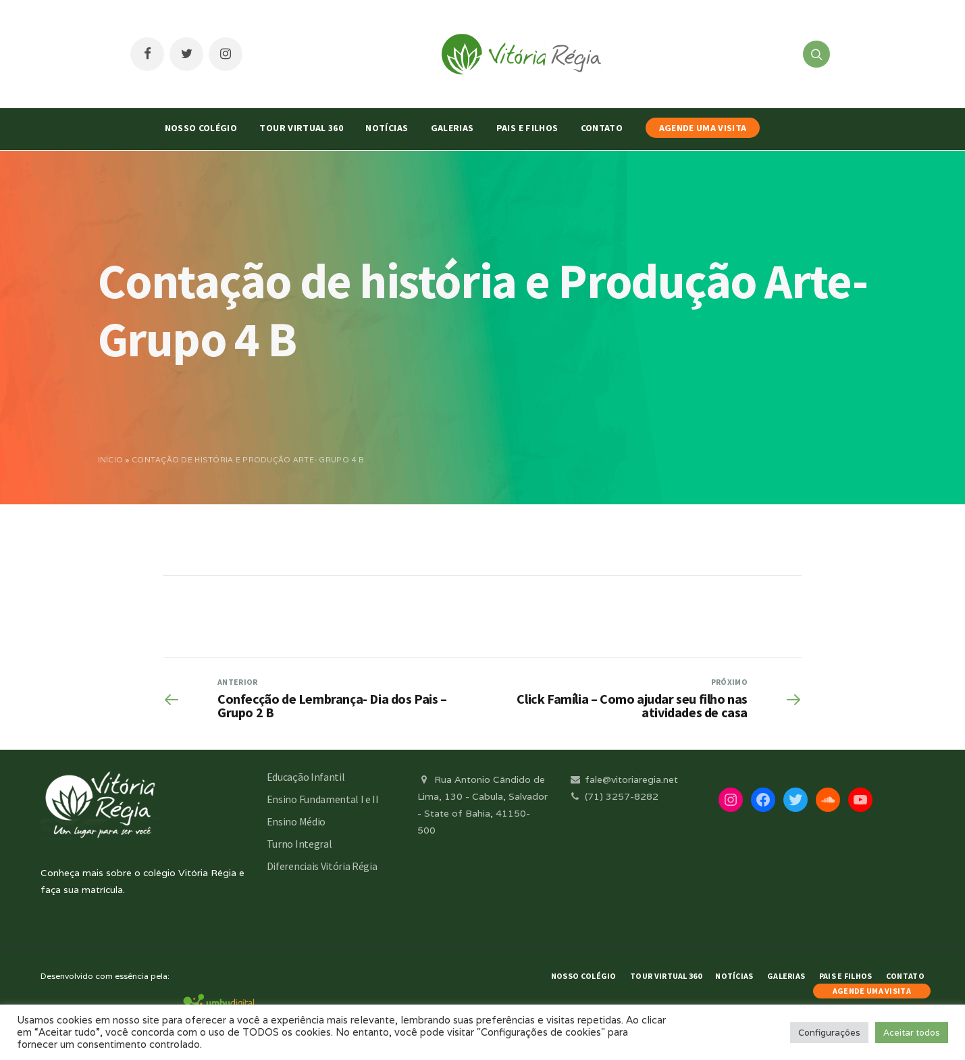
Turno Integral (299, 843)
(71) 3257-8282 (613, 796)
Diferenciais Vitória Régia (322, 866)
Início (111, 459)
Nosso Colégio (201, 128)
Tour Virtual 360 (301, 128)
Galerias (452, 128)
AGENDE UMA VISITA (703, 128)
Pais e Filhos (527, 128)
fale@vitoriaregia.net (623, 779)
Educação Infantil (306, 777)
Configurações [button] (829, 1032)
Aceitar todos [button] (911, 1032)
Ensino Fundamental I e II (323, 799)
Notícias (386, 128)
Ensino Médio (296, 821)
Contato (602, 128)
